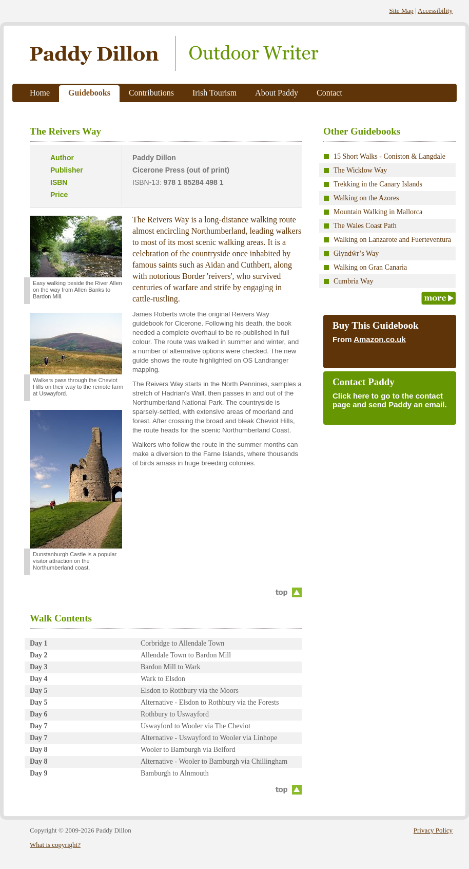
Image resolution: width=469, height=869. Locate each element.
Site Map (401, 10)
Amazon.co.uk (380, 339)
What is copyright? (55, 844)
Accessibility (435, 10)
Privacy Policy (433, 830)
